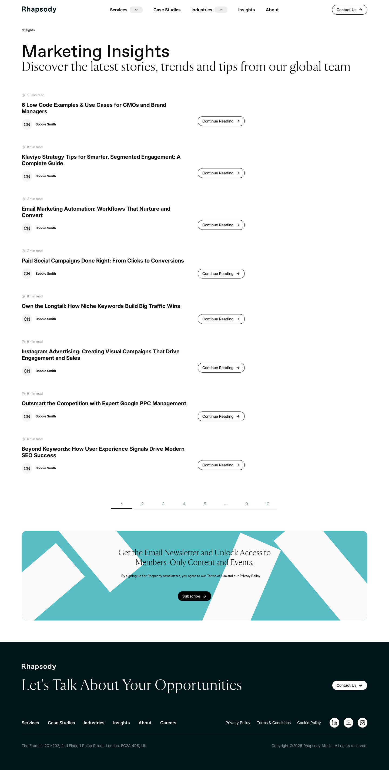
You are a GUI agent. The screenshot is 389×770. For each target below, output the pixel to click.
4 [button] (184, 504)
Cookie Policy (309, 722)
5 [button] (205, 504)
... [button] (225, 503)
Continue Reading (218, 121)
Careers (168, 722)
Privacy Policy (238, 722)
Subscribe (191, 596)
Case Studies (167, 9)
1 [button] (122, 504)
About (272, 9)
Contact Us (350, 9)
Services (30, 722)
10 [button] (267, 504)
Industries (94, 722)
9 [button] (246, 504)
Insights (246, 9)
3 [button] (163, 504)
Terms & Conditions (274, 722)
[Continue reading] (221, 121)
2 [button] (142, 504)
